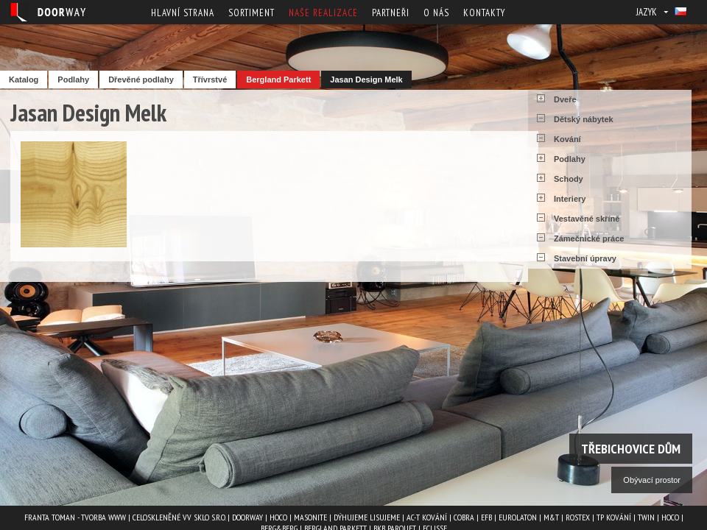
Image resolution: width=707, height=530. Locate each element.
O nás (436, 13)
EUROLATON (518, 517)
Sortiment (251, 13)
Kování (567, 139)
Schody (568, 178)
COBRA (464, 517)
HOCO (278, 517)
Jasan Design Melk (366, 79)
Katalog (23, 79)
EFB (486, 517)
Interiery (569, 198)
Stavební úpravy (585, 258)
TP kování (614, 517)
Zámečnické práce (589, 238)
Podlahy (73, 79)
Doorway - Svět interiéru (48, 12)
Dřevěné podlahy (141, 79)
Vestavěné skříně (586, 218)
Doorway (247, 517)
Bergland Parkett (278, 79)
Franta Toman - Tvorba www (75, 517)
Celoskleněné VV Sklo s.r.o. (179, 517)
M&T (551, 517)
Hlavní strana (182, 13)
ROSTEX (578, 517)
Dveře (565, 99)
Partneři (390, 13)
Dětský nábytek (583, 119)
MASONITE (310, 517)
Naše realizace (323, 13)
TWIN (646, 517)
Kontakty (484, 13)
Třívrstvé (210, 79)
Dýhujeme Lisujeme (367, 517)
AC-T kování (427, 517)
